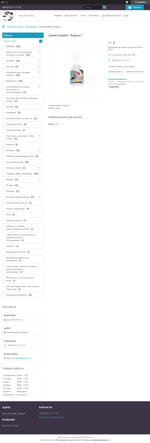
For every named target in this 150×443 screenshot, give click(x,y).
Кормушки (11, 112)
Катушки (10, 61)
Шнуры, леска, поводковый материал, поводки (19, 53)
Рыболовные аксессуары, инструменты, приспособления (18, 89)
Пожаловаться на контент (68, 440)
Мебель (9, 179)
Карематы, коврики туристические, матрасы (17, 227)
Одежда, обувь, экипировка (19, 174)
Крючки (9, 66)
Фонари (9, 185)
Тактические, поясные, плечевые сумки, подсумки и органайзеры (21, 269)
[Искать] (104, 7)
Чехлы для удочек (14, 162)
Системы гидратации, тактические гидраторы (22, 287)
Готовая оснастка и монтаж (19, 118)
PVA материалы (13, 130)
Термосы (10, 246)
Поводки (10, 191)
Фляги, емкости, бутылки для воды (20, 279)
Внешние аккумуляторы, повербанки (17, 259)
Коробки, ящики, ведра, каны (20, 156)
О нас (83, 15)
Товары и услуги (15, 26)
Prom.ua (88, 437)
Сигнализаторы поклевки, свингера (18, 73)
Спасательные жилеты (17, 203)
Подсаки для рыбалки (16, 295)
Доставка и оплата (111, 15)
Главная (58, 15)
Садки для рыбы (14, 124)
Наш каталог (71, 15)
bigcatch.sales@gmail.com (18, 358)
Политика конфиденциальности (95, 440)
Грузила (9, 107)
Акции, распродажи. (15, 209)
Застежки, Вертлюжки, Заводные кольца (22, 99)
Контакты (94, 15)
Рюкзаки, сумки (13, 168)
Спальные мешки (14, 220)
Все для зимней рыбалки (17, 197)
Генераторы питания (16, 252)
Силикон (10, 144)
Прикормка (30, 26)
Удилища (10, 46)
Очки (8, 214)
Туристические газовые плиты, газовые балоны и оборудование (20, 237)
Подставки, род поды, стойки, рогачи (20, 137)
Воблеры (10, 150)
